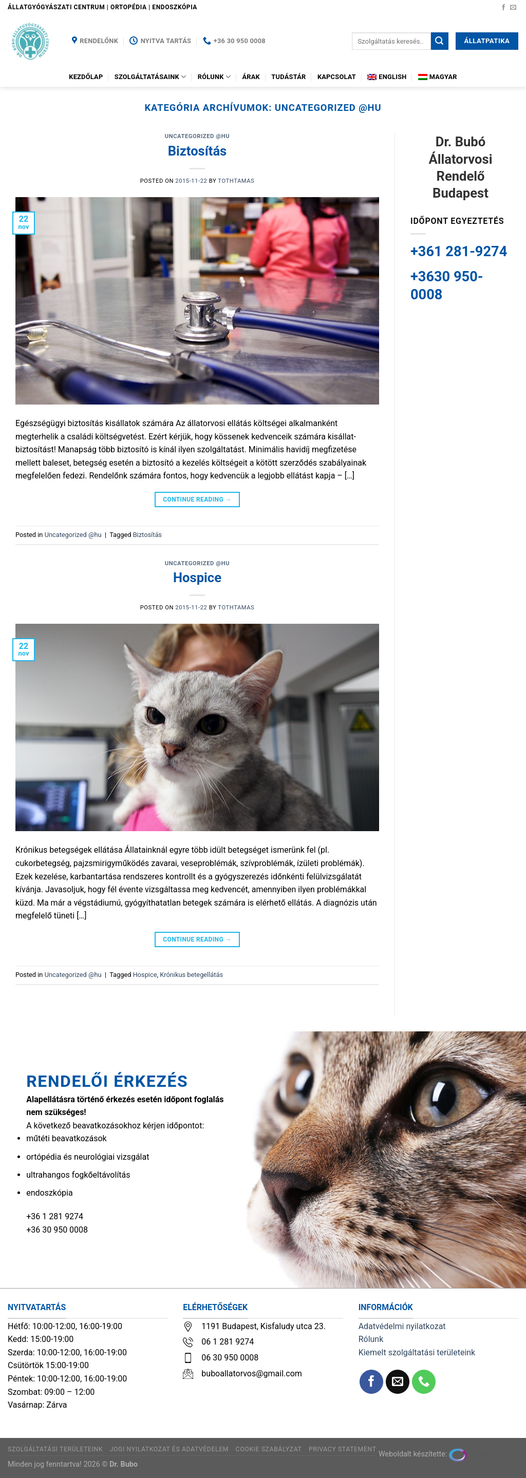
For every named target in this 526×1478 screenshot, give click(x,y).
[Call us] (424, 1382)
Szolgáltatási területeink (55, 1449)
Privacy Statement (343, 1449)
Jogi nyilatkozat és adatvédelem (169, 1449)
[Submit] (439, 41)
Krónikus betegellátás (191, 974)
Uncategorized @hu (197, 136)
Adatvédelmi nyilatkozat (402, 1326)
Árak (251, 77)
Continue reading (197, 500)
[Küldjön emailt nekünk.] (513, 7)
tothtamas (236, 181)
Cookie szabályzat (269, 1449)
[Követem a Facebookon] (503, 7)
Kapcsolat (336, 77)
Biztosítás (197, 151)
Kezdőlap (86, 77)
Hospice (197, 577)
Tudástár (288, 77)
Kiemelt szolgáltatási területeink (417, 1352)
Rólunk (214, 77)
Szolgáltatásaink (150, 77)
